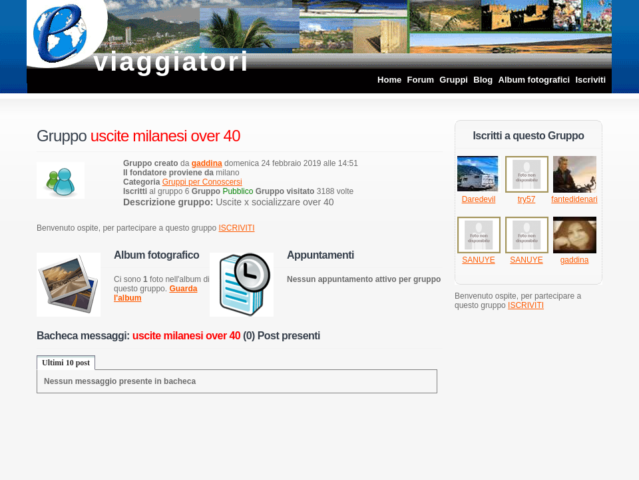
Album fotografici (534, 80)
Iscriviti (590, 80)
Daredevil (479, 199)
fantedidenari (574, 199)
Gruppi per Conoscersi (202, 182)
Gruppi (453, 80)
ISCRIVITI (237, 228)
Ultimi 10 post (66, 362)
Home (389, 80)
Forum (420, 80)
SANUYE (478, 260)
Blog (483, 80)
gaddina (574, 260)
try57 (527, 199)
